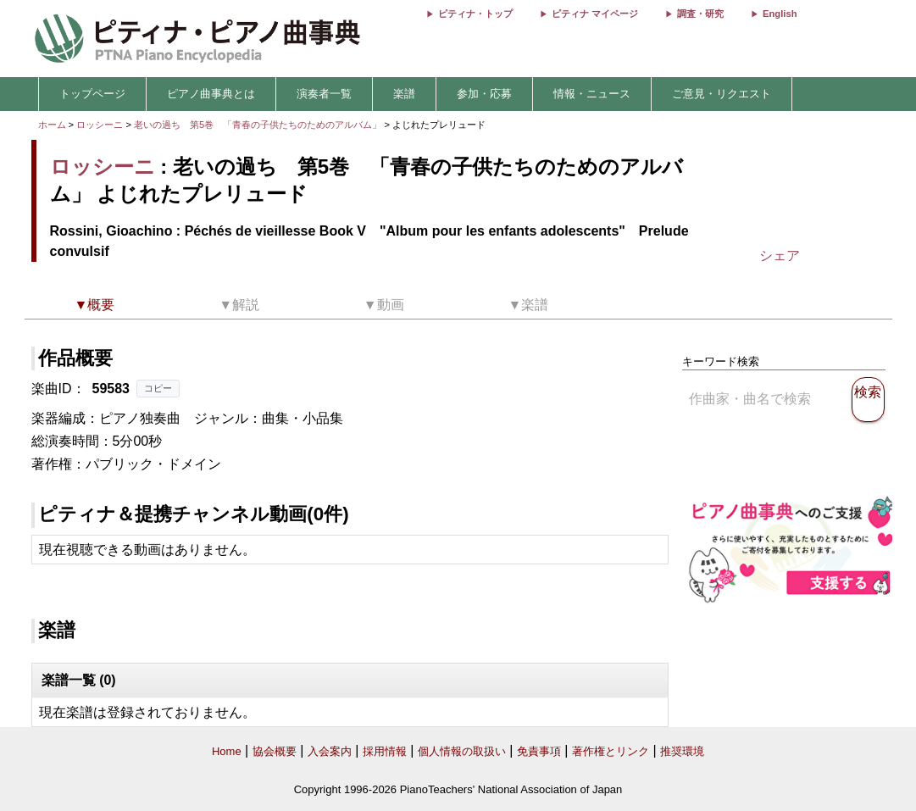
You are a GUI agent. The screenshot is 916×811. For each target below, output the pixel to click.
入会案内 (330, 751)
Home (226, 751)
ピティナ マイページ (595, 13)
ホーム (52, 124)
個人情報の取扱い (462, 751)
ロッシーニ (99, 124)
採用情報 (385, 751)
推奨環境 (682, 751)
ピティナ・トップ (475, 13)
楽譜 (404, 93)
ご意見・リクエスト (721, 93)
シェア (779, 255)
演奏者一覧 (324, 93)
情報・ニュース (591, 93)
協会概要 (275, 751)
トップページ (92, 93)
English (780, 13)
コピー (158, 388)
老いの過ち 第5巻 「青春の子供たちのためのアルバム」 (259, 124)
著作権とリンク (610, 751)
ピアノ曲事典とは (211, 93)
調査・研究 (700, 13)
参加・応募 (484, 93)
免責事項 (539, 751)
